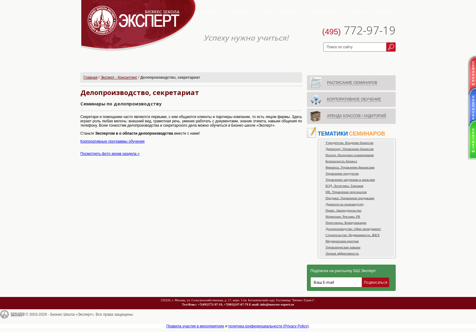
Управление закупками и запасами (350, 179)
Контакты (383, 12)
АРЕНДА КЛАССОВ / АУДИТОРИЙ (356, 116)
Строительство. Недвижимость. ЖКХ (352, 235)
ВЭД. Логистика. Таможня (344, 186)
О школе (356, 12)
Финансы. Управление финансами (349, 167)
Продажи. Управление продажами (349, 198)
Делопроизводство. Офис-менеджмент (353, 229)
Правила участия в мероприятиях (195, 326)
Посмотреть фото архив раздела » (109, 154)
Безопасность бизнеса (341, 161)
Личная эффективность (342, 253)
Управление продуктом (342, 173)
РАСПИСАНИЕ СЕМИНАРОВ (352, 83)
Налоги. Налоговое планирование (349, 155)
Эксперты (211, 12)
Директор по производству (344, 204)
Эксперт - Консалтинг (119, 77)
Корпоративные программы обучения (112, 141)
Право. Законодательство (343, 210)
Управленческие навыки (342, 247)
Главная (90, 77)
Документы (239, 12)
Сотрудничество (323, 12)
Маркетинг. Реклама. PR (342, 216)
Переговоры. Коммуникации (345, 222)
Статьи (265, 12)
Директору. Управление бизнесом (349, 149)
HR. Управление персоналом (346, 192)
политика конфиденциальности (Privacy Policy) (268, 326)
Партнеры (289, 12)
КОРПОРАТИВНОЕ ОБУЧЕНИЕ (354, 99)
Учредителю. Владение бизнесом (349, 142)
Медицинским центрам (342, 241)
